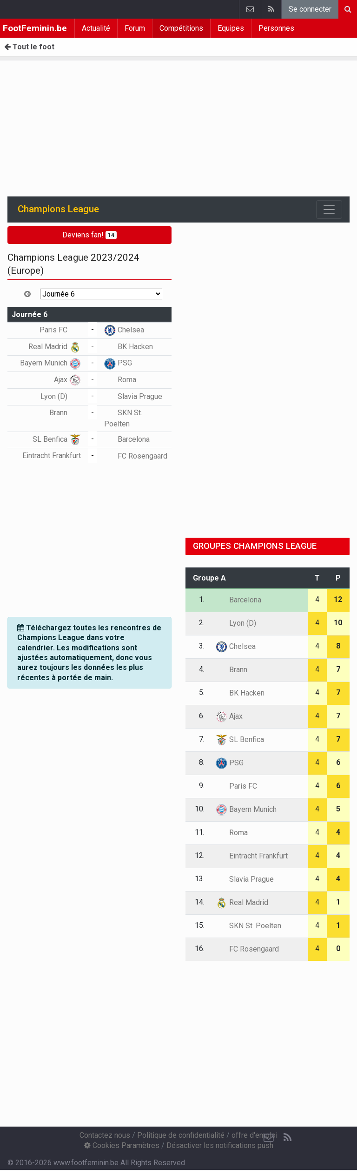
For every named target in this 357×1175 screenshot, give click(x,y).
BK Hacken (128, 346)
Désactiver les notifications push (219, 1145)
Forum (135, 28)
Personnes (276, 28)
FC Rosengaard (135, 456)
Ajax (67, 379)
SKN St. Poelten (248, 925)
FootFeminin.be (35, 28)
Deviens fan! (89, 234)
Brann (65, 412)
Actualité (96, 28)
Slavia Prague (133, 396)
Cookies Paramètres (121, 1145)
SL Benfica (57, 439)
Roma (120, 379)
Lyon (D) (60, 396)
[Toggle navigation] (329, 209)
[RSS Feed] (287, 1137)
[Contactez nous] (268, 1137)
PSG (118, 362)
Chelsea (124, 329)
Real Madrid (54, 346)
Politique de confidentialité (181, 1135)
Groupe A (209, 578)
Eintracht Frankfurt (252, 855)
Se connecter (310, 9)
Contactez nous (104, 1135)
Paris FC (60, 329)
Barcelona (127, 439)
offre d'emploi (254, 1135)
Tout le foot (29, 46)
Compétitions (181, 28)
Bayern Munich (50, 362)
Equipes (231, 28)
